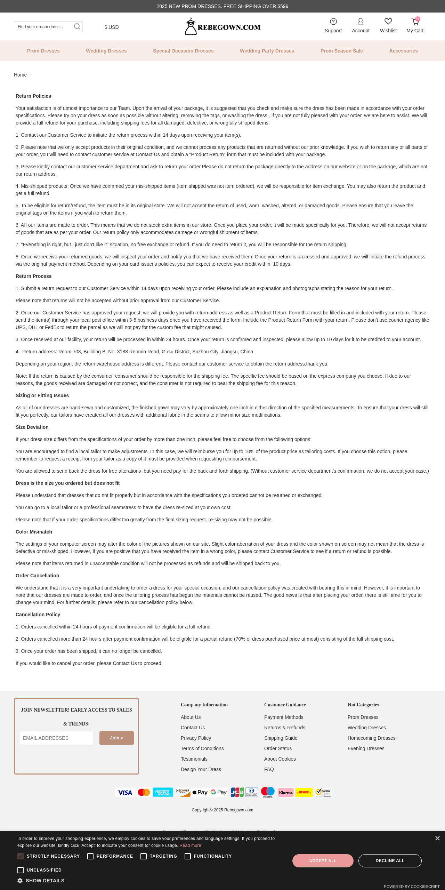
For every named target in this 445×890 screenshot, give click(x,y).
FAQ (269, 769)
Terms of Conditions (202, 748)
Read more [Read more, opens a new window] (190, 845)
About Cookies (280, 759)
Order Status (278, 748)
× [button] (437, 838)
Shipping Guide (281, 738)
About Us (191, 717)
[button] (149, 881)
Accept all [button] (323, 860)
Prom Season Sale (342, 51)
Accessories (403, 51)
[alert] (222, 860)
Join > (116, 737)
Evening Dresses (366, 748)
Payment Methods (284, 717)
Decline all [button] (389, 860)
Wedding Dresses (106, 51)
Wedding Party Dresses (267, 51)
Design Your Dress (201, 769)
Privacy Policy (196, 738)
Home (20, 74)
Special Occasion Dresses (183, 51)
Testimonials (194, 759)
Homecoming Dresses (372, 738)
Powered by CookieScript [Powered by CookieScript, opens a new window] (412, 886)
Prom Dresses (43, 51)
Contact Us (193, 727)
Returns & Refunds (284, 727)
